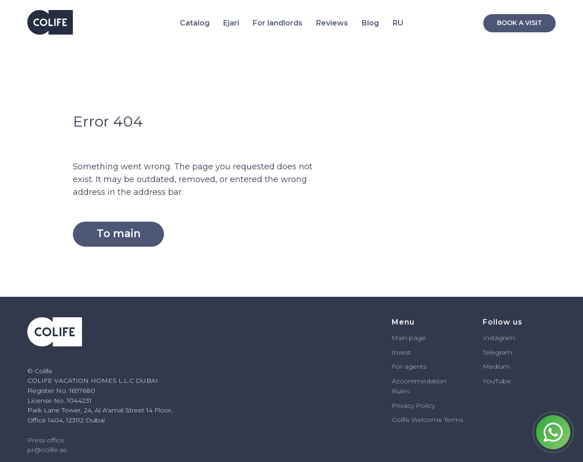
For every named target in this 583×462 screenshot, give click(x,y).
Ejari (231, 23)
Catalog (195, 23)
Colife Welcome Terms (427, 420)
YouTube (497, 381)
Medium (496, 366)
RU (398, 23)
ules (403, 391)
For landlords (277, 23)
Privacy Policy (413, 405)
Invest (401, 352)
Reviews (332, 23)
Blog (370, 23)
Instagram (499, 338)
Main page (409, 338)
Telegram (497, 352)
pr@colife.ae (47, 450)
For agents (409, 366)
